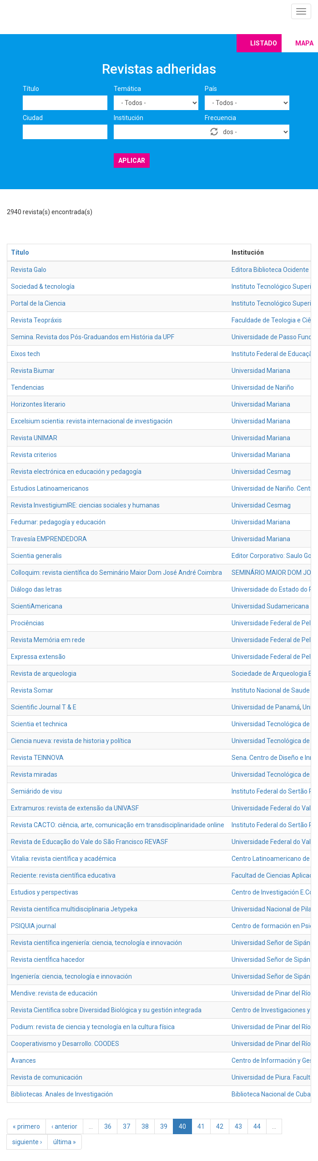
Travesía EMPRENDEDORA (49, 539)
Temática (127, 88)
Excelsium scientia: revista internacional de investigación (91, 421)
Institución (128, 117)
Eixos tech (25, 353)
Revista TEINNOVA (37, 757)
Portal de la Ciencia (38, 303)
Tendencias (27, 387)
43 (238, 1126)
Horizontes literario (38, 404)
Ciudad (33, 117)
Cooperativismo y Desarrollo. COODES (65, 1043)
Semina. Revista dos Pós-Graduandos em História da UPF (92, 337)
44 (257, 1126)
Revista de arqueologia (43, 673)
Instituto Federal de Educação (274, 353)
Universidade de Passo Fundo (274, 337)
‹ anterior (64, 1126)
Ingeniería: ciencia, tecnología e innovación (71, 976)
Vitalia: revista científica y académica (63, 858)
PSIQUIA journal (33, 926)
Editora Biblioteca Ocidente (270, 269)
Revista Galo (28, 269)
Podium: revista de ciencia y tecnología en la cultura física (93, 1026)
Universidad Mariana (261, 370)
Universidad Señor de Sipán (271, 942)
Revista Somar (32, 690)
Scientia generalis (36, 555)
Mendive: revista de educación (54, 993)
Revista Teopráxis (36, 320)
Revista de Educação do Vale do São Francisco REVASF (89, 841)
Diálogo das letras (36, 589)
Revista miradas (34, 774)
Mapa (304, 43)
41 (201, 1126)
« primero (26, 1126)
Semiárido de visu (36, 791)
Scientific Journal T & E (43, 707)
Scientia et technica (39, 724)
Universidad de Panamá (266, 707)
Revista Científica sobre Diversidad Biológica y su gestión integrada (106, 1010)
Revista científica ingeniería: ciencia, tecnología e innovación (96, 942)
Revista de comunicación (46, 1077)
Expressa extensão (38, 656)
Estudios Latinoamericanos (50, 488)
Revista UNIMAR (34, 438)
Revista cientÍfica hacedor (48, 959)
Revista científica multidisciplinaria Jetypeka (74, 909)
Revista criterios (34, 454)
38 (145, 1126)
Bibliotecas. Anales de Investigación (62, 1094)
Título (31, 88)
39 (163, 1126)
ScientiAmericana (36, 606)
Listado (263, 43)
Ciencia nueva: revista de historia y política (71, 740)
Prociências (27, 623)
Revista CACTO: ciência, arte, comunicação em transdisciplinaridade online (117, 825)
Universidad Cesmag (261, 471)
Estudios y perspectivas (44, 892)
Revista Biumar (33, 370)
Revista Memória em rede (48, 639)
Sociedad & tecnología (43, 286)
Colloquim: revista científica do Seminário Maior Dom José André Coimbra (116, 572)
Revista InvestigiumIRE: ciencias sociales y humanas (85, 505)
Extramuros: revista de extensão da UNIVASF (75, 808)
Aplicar (131, 160)
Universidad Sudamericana (270, 606)
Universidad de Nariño (263, 387)
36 (107, 1126)
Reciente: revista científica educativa (63, 875)
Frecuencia (220, 117)
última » (64, 1142)
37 (126, 1126)
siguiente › (27, 1142)
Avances (23, 1060)
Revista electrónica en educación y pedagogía (76, 471)
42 (219, 1126)
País (211, 88)
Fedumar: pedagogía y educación (58, 522)
